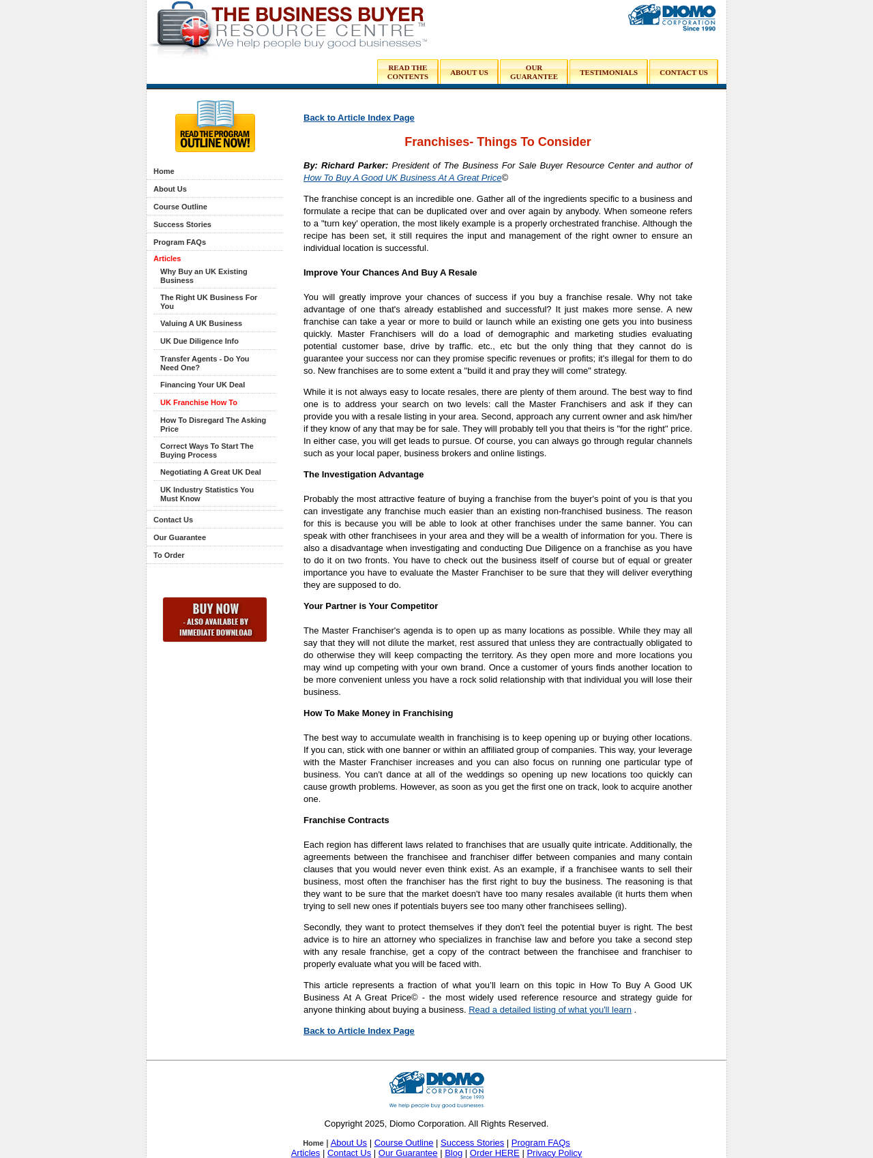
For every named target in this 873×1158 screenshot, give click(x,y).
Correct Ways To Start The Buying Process (207, 450)
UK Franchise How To (198, 402)
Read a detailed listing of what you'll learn (550, 1010)
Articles (167, 258)
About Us (170, 189)
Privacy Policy (554, 1153)
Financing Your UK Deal (202, 385)
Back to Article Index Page (359, 118)
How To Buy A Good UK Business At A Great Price (402, 178)
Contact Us (173, 520)
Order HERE (495, 1153)
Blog (453, 1153)
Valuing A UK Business (201, 323)
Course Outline (180, 207)
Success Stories (182, 224)
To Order (169, 555)
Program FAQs (179, 242)
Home (164, 171)
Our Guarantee (179, 537)
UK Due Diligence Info (199, 341)
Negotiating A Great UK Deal (210, 472)
